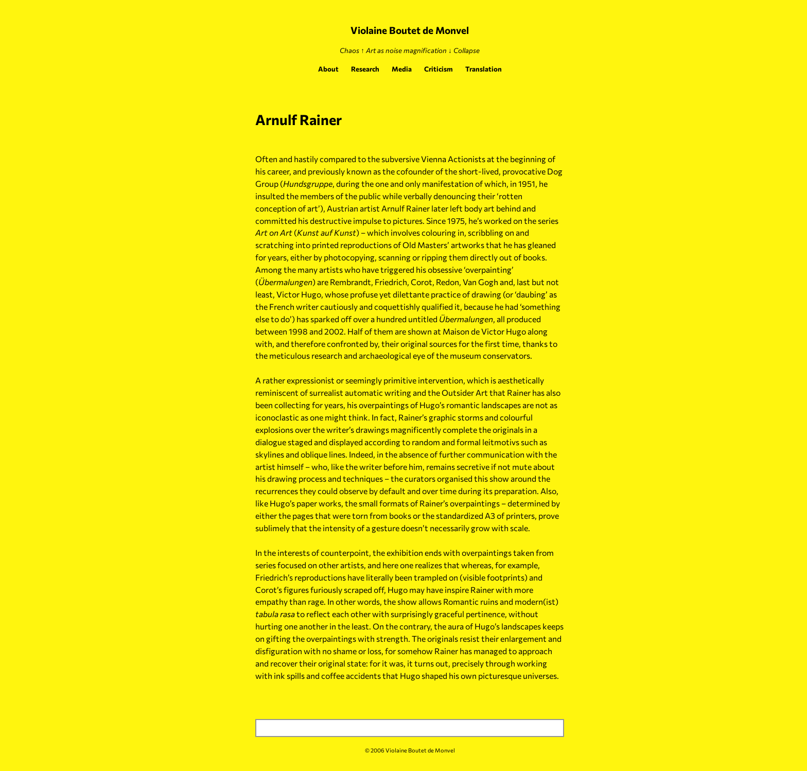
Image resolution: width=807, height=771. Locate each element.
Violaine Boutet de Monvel (409, 30)
